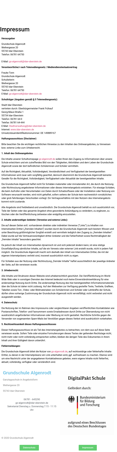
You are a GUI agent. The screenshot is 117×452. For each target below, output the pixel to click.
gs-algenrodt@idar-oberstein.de (25, 61)
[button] (29, 448)
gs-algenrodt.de (47, 159)
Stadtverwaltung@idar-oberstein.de (27, 126)
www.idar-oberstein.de (22, 129)
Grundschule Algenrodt (27, 373)
